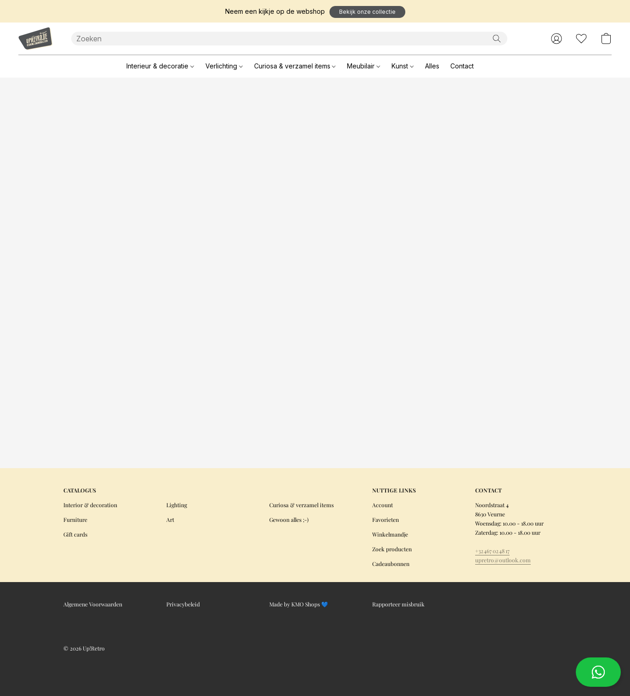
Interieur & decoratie (160, 66)
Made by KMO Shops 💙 (298, 604)
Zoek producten (392, 549)
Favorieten (385, 519)
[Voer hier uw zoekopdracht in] (289, 38)
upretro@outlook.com (503, 560)
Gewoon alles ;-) (289, 519)
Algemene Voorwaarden (92, 604)
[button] (367, 12)
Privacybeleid (183, 604)
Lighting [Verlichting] (176, 505)
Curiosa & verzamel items (295, 66)
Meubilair (363, 66)
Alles (432, 66)
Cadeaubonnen (390, 563)
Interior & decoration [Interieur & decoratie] (90, 505)
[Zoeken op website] (497, 38)
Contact (462, 66)
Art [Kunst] (170, 519)
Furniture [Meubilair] (75, 519)
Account (382, 505)
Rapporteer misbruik (398, 604)
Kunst (403, 66)
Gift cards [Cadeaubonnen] (75, 534)
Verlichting (224, 66)
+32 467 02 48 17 (492, 551)
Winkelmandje (390, 534)
